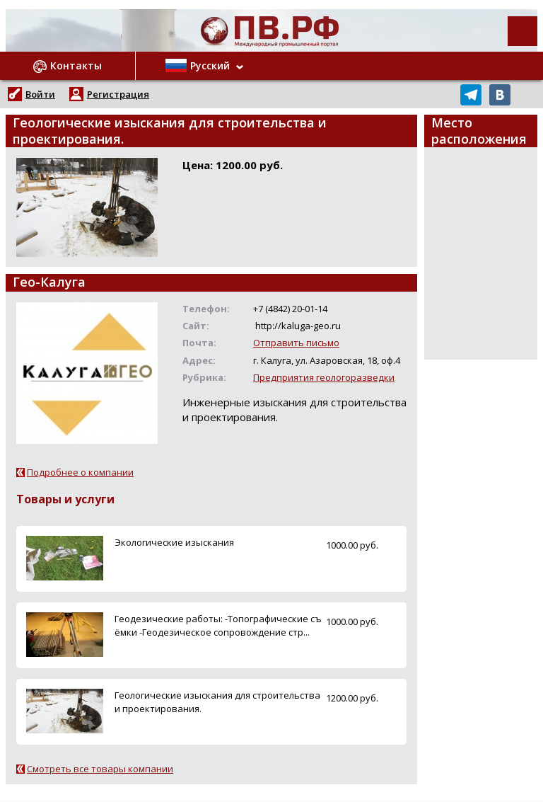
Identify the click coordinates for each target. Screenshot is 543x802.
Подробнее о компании (80, 472)
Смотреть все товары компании (100, 768)
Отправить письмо (296, 342)
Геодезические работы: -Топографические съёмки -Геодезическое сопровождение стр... (218, 625)
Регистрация (118, 94)
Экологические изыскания (174, 542)
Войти (40, 94)
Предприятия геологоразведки (324, 377)
